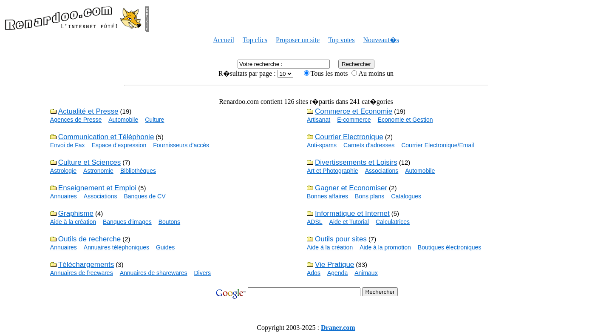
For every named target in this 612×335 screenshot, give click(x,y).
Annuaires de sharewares (153, 272)
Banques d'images (127, 221)
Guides (165, 247)
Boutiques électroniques (449, 247)
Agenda (337, 272)
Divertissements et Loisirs (356, 162)
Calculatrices (393, 221)
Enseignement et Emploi (97, 188)
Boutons (169, 221)
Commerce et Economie (353, 111)
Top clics (255, 39)
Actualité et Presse (88, 111)
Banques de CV (144, 196)
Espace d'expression (119, 145)
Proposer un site (298, 39)
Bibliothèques (138, 170)
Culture (154, 119)
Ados (313, 272)
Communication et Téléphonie (106, 137)
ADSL (315, 221)
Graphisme (76, 213)
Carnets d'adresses (368, 145)
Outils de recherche (89, 239)
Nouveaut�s (381, 39)
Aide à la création (73, 221)
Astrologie (63, 170)
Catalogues (406, 196)
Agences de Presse (76, 119)
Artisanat (318, 119)
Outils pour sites (341, 239)
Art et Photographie (332, 170)
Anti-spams (322, 145)
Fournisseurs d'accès (181, 145)
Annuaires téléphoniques (116, 247)
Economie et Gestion (405, 119)
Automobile (123, 119)
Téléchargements (86, 265)
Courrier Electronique (349, 137)
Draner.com (338, 327)
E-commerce (354, 119)
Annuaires (63, 196)
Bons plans (369, 196)
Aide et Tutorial (349, 221)
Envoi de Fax (67, 145)
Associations (382, 170)
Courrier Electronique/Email (437, 145)
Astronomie (98, 170)
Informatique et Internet (352, 213)
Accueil (223, 39)
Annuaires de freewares (81, 272)
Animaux (365, 272)
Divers (202, 272)
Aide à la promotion (385, 247)
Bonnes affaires (327, 196)
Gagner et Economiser (351, 188)
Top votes (341, 39)
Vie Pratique (334, 265)
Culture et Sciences (89, 162)
